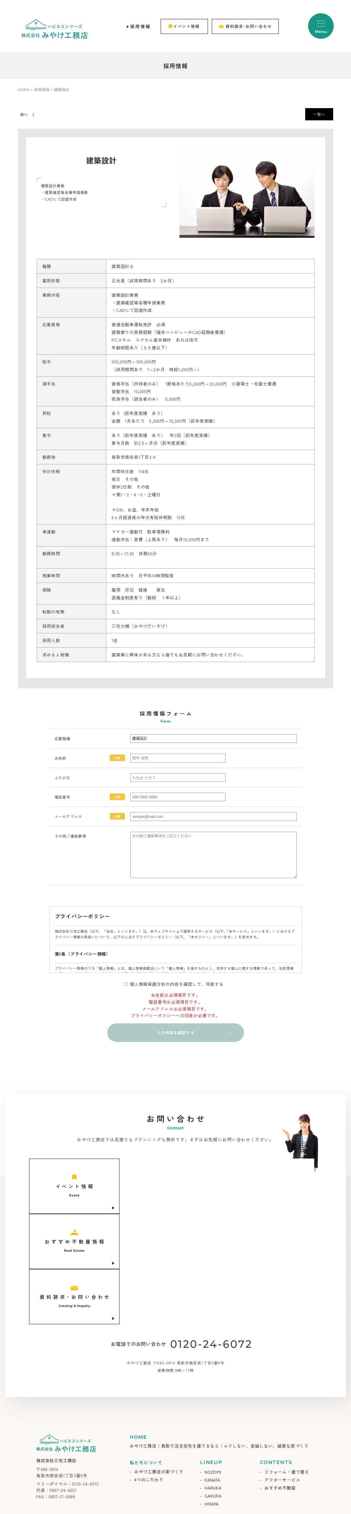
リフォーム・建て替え (286, 1369)
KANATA (212, 1377)
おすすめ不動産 (280, 1385)
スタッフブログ (220, 1443)
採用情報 (140, 26)
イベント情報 (147, 1435)
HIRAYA (212, 1401)
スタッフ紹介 (218, 1435)
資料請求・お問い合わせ (289, 1426)
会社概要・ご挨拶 (222, 1427)
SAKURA (213, 1393)
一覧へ (319, 114)
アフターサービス (282, 1377)
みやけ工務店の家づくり (158, 1369)
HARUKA (213, 1385)
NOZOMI (213, 1369)
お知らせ (143, 1427)
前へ (24, 114)
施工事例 (143, 1443)
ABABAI (199, 1507)
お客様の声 (145, 1451)
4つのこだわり (149, 1377)
